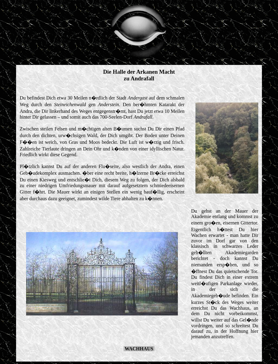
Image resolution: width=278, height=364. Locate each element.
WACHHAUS (139, 348)
